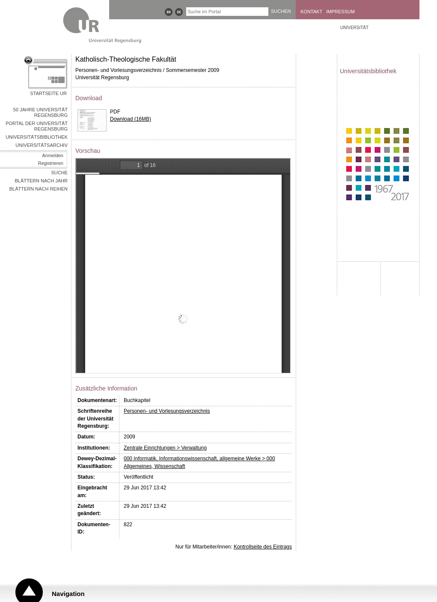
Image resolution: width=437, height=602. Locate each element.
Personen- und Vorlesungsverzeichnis (167, 411)
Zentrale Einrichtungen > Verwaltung (165, 448)
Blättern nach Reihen (38, 188)
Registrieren (50, 163)
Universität (354, 27)
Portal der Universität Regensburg (37, 126)
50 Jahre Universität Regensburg (40, 112)
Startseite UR (48, 93)
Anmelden (52, 155)
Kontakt (311, 11)
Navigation (68, 593)
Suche (59, 172)
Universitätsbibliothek (37, 137)
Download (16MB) (130, 119)
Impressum (340, 11)
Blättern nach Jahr (41, 180)
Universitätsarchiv (41, 145)
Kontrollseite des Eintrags (263, 547)
